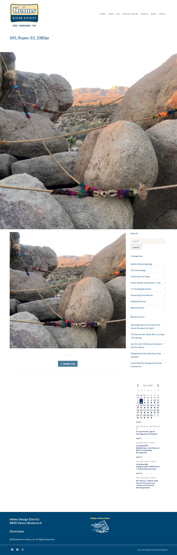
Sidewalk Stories (138, 301)
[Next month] (158, 385)
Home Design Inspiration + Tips (146, 282)
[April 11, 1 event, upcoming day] (158, 401)
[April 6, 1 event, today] (141, 401)
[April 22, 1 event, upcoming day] (148, 411)
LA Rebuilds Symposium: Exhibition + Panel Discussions (148, 466)
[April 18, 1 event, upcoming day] (158, 406)
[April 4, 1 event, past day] (158, 396)
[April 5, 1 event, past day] (138, 401)
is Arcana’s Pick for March (146, 345)
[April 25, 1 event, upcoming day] (158, 411)
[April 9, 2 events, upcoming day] (151, 401)
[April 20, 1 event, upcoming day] (141, 411)
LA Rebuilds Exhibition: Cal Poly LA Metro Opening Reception (147, 449)
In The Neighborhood (141, 289)
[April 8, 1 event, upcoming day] (148, 401)
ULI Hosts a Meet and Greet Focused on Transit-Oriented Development (147, 484)
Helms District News (140, 276)
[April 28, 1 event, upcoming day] (144, 416)
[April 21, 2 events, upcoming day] (144, 411)
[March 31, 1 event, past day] (144, 396)
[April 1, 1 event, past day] (148, 396)
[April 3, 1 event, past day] (154, 396)
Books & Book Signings (141, 264)
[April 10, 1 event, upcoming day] (154, 401)
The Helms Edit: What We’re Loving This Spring (147, 336)
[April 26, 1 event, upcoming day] (138, 416)
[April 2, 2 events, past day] (151, 396)
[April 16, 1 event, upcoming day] (151, 406)
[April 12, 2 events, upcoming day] (138, 406)
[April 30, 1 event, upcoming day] (151, 416)
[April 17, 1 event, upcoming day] (154, 406)
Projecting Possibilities (142, 295)
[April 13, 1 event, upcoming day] (141, 406)
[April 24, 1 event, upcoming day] (154, 411)
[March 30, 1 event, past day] (141, 396)
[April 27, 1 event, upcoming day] (141, 416)
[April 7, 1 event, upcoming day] (144, 401)
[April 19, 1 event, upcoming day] (138, 411)
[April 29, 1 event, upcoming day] (148, 416)
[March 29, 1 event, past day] (138, 396)
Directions (17, 531)
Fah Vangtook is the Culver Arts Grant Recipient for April (145, 326)
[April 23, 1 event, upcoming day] (151, 411)
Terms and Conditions (144, 550)
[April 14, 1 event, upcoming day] (144, 406)
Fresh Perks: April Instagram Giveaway (146, 432)
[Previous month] (138, 385)
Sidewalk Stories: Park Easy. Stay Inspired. (146, 355)
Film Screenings (138, 270)
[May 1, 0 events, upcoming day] (154, 416)
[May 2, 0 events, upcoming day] (158, 416)
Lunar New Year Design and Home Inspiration (146, 365)
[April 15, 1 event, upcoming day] (148, 406)
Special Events (137, 307)
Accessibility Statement (159, 550)
